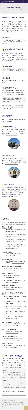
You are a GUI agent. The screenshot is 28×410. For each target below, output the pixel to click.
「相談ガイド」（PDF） (14, 377)
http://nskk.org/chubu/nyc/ (11, 135)
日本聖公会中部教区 (9, 1)
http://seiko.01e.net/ (10, 255)
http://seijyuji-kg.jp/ (9, 277)
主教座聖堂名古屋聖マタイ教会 (10, 90)
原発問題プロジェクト (17, 55)
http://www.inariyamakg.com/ (11, 282)
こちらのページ (20, 374)
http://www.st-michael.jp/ (10, 270)
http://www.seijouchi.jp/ (12, 347)
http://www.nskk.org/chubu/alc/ (11, 163)
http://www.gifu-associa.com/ (17, 262)
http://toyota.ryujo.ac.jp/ (17, 241)
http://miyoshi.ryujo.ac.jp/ (11, 248)
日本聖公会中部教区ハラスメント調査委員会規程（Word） (14, 395)
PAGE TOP (26, 409)
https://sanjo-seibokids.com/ (11, 332)
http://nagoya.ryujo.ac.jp (18, 236)
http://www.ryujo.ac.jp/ (10, 231)
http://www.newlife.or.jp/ (10, 289)
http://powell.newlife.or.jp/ (11, 318)
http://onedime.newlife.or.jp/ (11, 325)
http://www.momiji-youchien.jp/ (12, 340)
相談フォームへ (8, 108)
